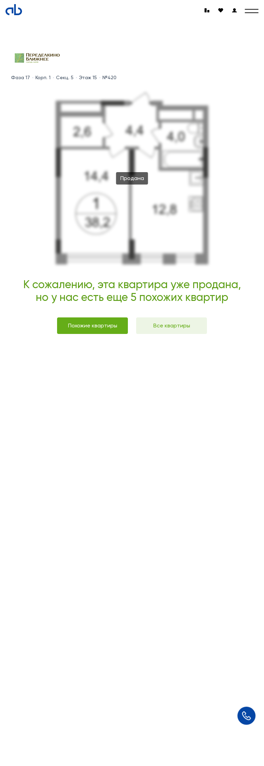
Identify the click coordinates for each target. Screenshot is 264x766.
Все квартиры (171, 325)
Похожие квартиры (92, 325)
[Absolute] (14, 9)
